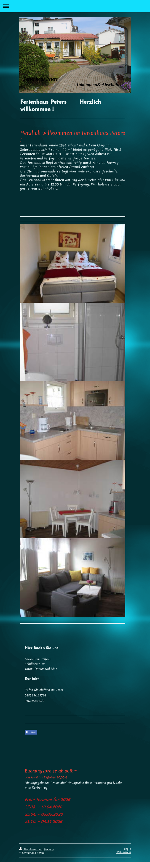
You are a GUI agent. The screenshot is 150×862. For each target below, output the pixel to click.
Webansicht (123, 852)
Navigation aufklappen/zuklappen (75, 6)
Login (127, 849)
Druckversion (30, 849)
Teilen (31, 732)
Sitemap (49, 849)
